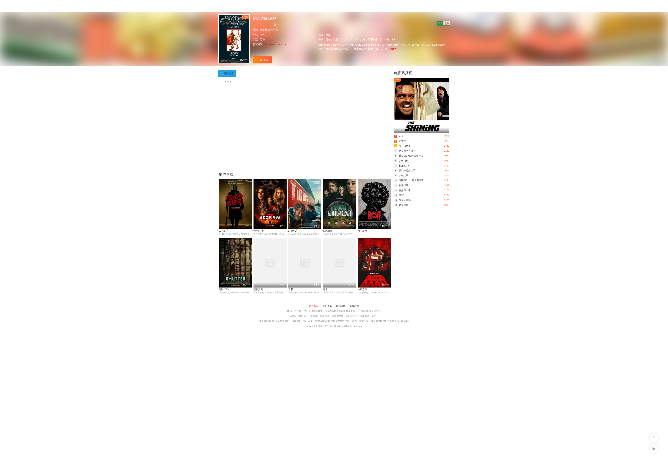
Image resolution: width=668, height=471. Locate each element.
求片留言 (313, 365)
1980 (262, 34)
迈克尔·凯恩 (332, 39)
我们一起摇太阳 (404, 170)
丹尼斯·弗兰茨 (374, 39)
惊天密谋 (327, 230)
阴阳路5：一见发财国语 (409, 180)
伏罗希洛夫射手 (404, 150)
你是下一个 (402, 190)
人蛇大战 (401, 175)
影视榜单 (354, 365)
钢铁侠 (400, 141)
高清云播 (228, 73)
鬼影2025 (363, 289)
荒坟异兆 (223, 348)
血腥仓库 (327, 348)
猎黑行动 (401, 185)
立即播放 (262, 59)
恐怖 (262, 39)
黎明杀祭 (362, 230)
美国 (328, 34)
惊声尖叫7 (259, 230)
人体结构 (401, 160)
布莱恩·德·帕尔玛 (269, 29)
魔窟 (399, 195)
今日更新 (327, 365)
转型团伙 (401, 205)
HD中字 (228, 81)
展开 (393, 48)
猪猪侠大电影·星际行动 (408, 155)
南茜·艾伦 (360, 39)
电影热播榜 (403, 73)
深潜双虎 (293, 230)
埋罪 (256, 348)
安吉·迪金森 (346, 39)
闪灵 (399, 136)
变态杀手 (223, 230)
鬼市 (290, 348)
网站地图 (341, 365)
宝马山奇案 (402, 145)
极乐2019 (401, 165)
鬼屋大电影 (402, 200)
